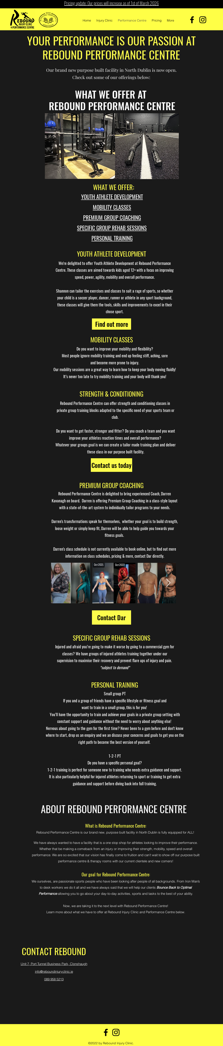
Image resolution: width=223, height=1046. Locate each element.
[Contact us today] (111, 465)
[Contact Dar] (111, 617)
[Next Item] (168, 583)
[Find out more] (111, 324)
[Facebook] (192, 19)
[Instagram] (202, 19)
